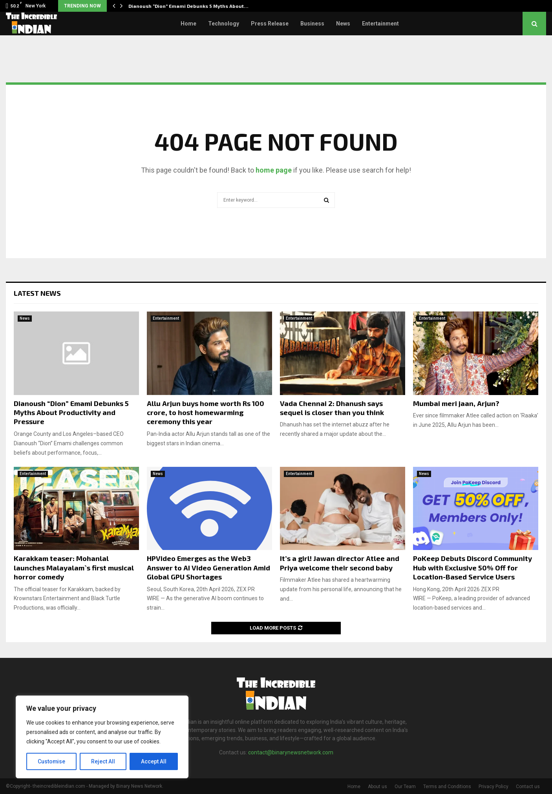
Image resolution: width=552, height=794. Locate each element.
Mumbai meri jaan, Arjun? (456, 403)
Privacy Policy (493, 786)
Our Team (405, 786)
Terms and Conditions (447, 786)
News (343, 23)
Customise (52, 761)
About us (377, 786)
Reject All (103, 761)
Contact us (528, 786)
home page (274, 170)
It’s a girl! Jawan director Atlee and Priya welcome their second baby (339, 563)
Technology (223, 23)
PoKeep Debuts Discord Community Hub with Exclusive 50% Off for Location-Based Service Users (472, 567)
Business (312, 23)
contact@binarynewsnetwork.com (290, 752)
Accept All (153, 761)
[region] (102, 737)
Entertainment (380, 23)
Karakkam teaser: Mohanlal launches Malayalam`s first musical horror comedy (74, 567)
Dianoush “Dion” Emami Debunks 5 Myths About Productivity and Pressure (71, 412)
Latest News (37, 293)
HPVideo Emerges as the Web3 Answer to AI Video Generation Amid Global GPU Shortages (208, 567)
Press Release (270, 23)
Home (188, 23)
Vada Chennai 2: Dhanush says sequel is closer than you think (332, 408)
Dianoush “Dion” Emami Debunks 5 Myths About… (188, 6)
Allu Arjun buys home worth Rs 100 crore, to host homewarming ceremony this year (205, 412)
